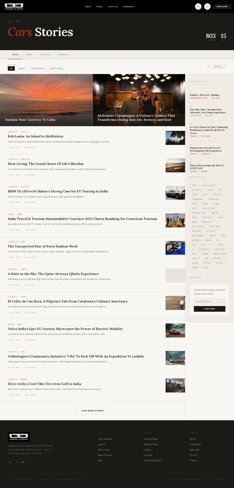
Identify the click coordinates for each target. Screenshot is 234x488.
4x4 (218, 240)
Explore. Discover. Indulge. (205, 94)
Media (194, 208)
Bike (203, 245)
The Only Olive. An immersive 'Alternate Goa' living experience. (208, 111)
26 (211, 245)
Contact (193, 455)
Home (10, 21)
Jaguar (195, 267)
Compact (212, 236)
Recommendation (153, 460)
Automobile (197, 190)
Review (219, 263)
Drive (88, 6)
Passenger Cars (199, 213)
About (192, 439)
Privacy (193, 460)
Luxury (195, 194)
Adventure (196, 231)
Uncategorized (208, 185)
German (205, 254)
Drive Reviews (105, 439)
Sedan (194, 222)
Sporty (221, 245)
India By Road (150, 439)
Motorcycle (207, 222)
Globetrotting (151, 444)
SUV (219, 190)
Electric (207, 263)
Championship (198, 236)
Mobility (196, 258)
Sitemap (208, 480)
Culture (147, 450)
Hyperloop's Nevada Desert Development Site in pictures (206, 149)
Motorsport (204, 249)
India (194, 185)
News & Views (105, 455)
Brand (208, 240)
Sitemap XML (220, 480)
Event (194, 204)
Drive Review (198, 226)
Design (205, 204)
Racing (195, 263)
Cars (194, 245)
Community (129, 6)
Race (223, 236)
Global (216, 204)
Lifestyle (113, 6)
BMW (206, 258)
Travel (99, 6)
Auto (205, 194)
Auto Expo (210, 231)
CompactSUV (207, 217)
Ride (100, 460)
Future (220, 217)
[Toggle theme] (207, 6)
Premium (214, 213)
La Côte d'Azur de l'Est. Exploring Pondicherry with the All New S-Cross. (209, 130)
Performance (197, 199)
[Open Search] (198, 6)
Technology (213, 199)
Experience (219, 249)
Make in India (208, 208)
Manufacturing (220, 254)
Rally (194, 254)
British (216, 258)
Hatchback (196, 240)
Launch (210, 190)
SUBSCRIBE (209, 309)
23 (193, 249)
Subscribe (222, 6)
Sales (205, 267)
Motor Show (214, 226)
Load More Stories (92, 410)
